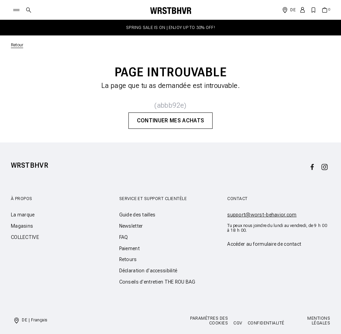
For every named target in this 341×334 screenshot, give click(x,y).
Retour (17, 45)
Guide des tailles (137, 214)
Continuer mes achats (170, 120)
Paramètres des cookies (209, 320)
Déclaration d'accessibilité (148, 270)
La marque (23, 214)
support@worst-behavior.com (261, 214)
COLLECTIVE (25, 237)
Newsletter (131, 226)
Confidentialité (266, 323)
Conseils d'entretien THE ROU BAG (157, 282)
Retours (128, 259)
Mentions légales (318, 320)
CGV (237, 323)
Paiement (129, 248)
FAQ (123, 237)
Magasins (22, 226)
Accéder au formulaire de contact (264, 244)
